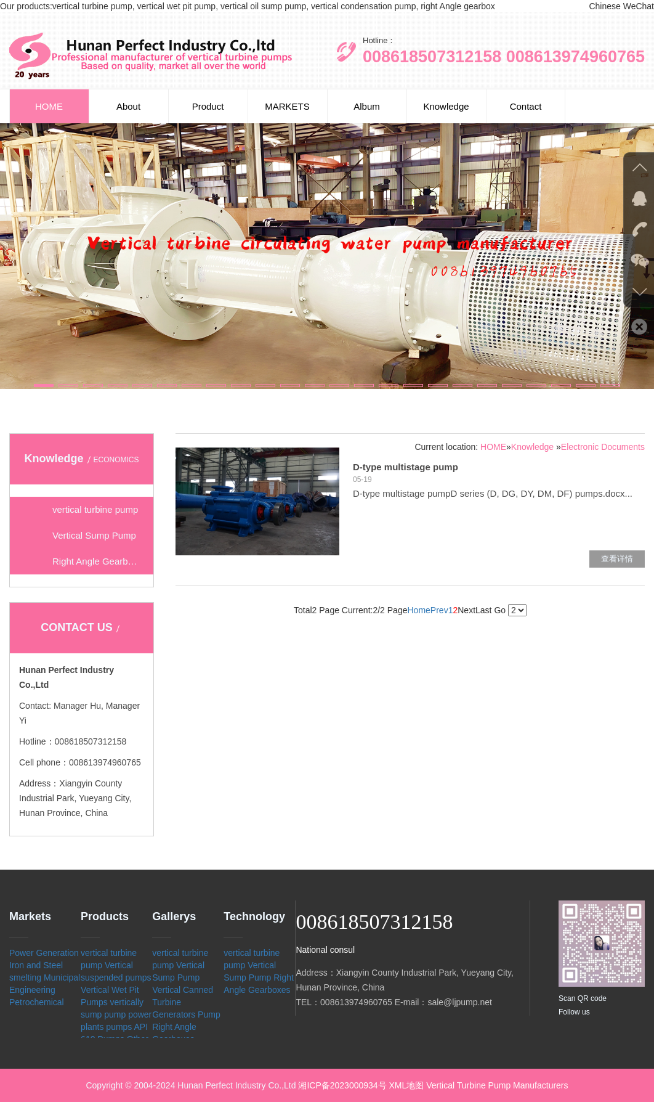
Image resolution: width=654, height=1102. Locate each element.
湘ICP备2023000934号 (342, 1085)
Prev (439, 610)
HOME (49, 106)
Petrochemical (36, 1002)
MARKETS (287, 106)
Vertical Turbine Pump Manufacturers (497, 1085)
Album (366, 106)
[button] (44, 385)
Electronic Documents (603, 447)
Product (208, 106)
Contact (526, 106)
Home (418, 610)
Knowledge (446, 106)
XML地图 (406, 1085)
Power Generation (44, 953)
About (128, 106)
